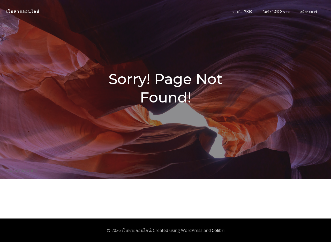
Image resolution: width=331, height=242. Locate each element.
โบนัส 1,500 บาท (276, 11)
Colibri (218, 230)
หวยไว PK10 (242, 11)
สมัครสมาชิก (310, 11)
